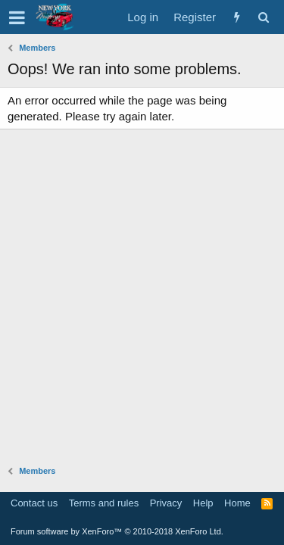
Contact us (34, 503)
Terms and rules (104, 503)
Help (203, 503)
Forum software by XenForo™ (117, 531)
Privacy (166, 503)
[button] (17, 17)
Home (237, 503)
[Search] (263, 17)
